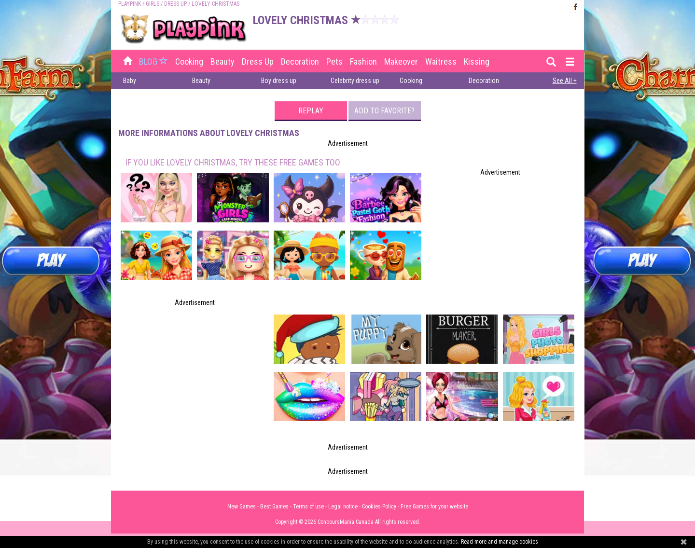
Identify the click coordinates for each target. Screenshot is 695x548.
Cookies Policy (379, 506)
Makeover (401, 61)
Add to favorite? (384, 110)
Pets (334, 61)
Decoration (300, 61)
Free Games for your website (434, 506)
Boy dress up (278, 80)
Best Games (274, 506)
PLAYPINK (129, 3)
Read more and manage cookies (499, 541)
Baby (129, 80)
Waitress (441, 61)
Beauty (222, 61)
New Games (241, 506)
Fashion (363, 61)
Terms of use (308, 506)
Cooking (189, 61)
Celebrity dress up (355, 80)
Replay (310, 110)
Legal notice (343, 506)
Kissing (476, 61)
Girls (152, 3)
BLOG (154, 61)
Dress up (175, 3)
